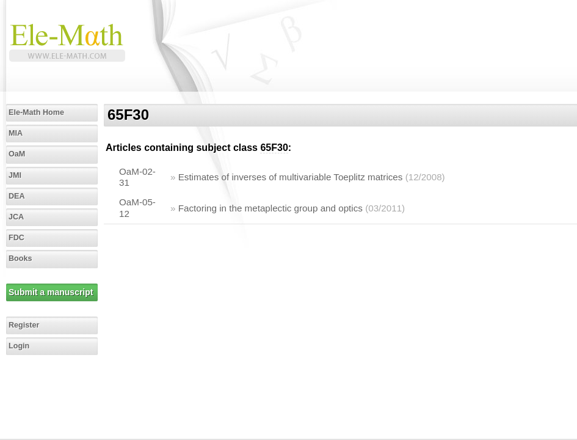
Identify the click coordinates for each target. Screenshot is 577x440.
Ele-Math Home (36, 112)
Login (19, 346)
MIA (16, 133)
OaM (17, 154)
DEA (17, 196)
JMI (15, 175)
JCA (16, 217)
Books (20, 258)
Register (24, 325)
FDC (16, 237)
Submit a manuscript (51, 292)
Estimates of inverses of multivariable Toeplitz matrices (290, 177)
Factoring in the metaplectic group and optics (270, 208)
